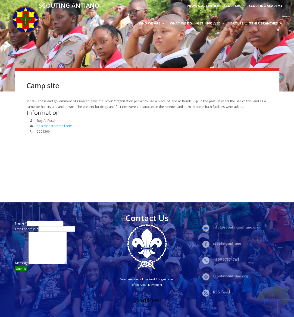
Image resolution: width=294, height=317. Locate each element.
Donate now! (147, 300)
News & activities (203, 6)
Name (21, 223)
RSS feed (222, 292)
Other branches (263, 23)
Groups (237, 23)
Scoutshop (234, 6)
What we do (181, 23)
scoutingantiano (227, 244)
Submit (21, 268)
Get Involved (209, 23)
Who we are (149, 23)
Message (21, 263)
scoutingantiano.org (231, 276)
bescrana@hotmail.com (54, 126)
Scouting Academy (265, 6)
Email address (26, 229)
